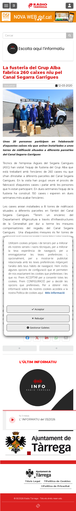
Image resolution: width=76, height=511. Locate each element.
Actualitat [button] (9, 85)
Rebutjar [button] (38, 318)
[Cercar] (69, 35)
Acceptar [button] (38, 309)
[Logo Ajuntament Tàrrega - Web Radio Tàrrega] (38, 474)
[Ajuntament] (38, 443)
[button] (14, 6)
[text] (34, 35)
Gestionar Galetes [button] (38, 327)
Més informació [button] (55, 292)
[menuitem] (33, 481)
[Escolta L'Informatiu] (38, 48)
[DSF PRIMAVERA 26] (38, 16)
